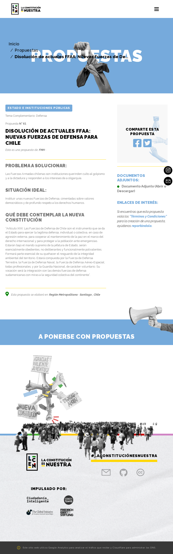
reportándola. (142, 226)
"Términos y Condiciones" (148, 216)
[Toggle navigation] (156, 9)
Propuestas (26, 50)
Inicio (14, 44)
